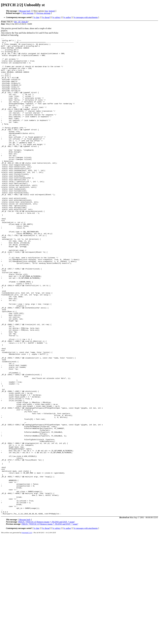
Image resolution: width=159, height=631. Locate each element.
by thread (46, 17)
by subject (56, 17)
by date (36, 17)
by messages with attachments (86, 17)
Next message (28, 13)
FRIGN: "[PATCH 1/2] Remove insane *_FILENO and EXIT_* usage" (46, 617)
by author (67, 17)
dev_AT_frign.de (21, 22)
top (46, 11)
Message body (25, 11)
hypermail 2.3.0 (27, 628)
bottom (51, 11)
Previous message (43, 13)
